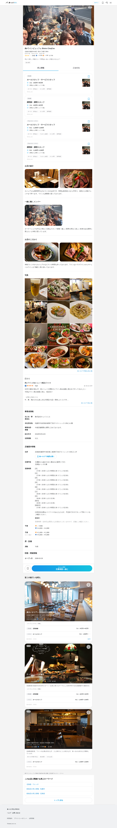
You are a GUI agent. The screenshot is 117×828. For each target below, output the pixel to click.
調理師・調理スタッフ (35, 102)
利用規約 (9, 818)
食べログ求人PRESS (13, 809)
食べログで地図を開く (47, 456)
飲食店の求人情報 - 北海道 (36, 793)
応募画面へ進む (62, 568)
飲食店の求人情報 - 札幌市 (36, 789)
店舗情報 (76, 68)
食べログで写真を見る (83, 371)
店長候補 (35, 628)
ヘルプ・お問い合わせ (13, 813)
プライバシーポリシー (20, 818)
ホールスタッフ (37, 634)
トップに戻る (58, 800)
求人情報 (40, 68)
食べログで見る (85, 403)
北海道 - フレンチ (33, 784)
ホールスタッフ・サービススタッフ (41, 80)
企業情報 (31, 818)
